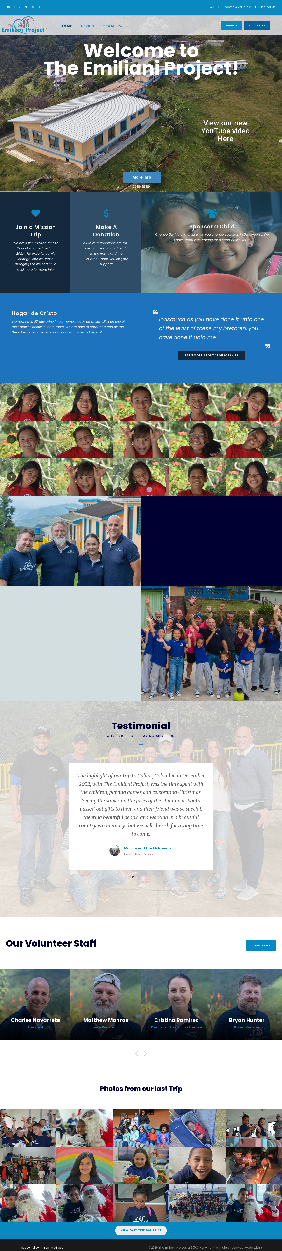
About (87, 26)
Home (67, 26)
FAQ (211, 7)
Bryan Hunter (247, 1020)
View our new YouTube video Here (225, 131)
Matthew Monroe (105, 1020)
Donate (232, 25)
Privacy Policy (29, 1248)
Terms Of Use (53, 1248)
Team (108, 26)
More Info (141, 177)
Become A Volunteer (237, 7)
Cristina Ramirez (176, 1020)
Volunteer (257, 25)
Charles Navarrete (35, 1020)
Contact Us (267, 7)
